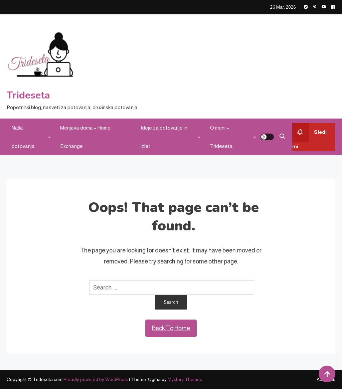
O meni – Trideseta (221, 137)
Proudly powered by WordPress (96, 379)
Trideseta (28, 95)
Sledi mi (309, 136)
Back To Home (171, 328)
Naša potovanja (23, 137)
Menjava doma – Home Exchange (85, 137)
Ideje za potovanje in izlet (164, 137)
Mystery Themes (185, 379)
